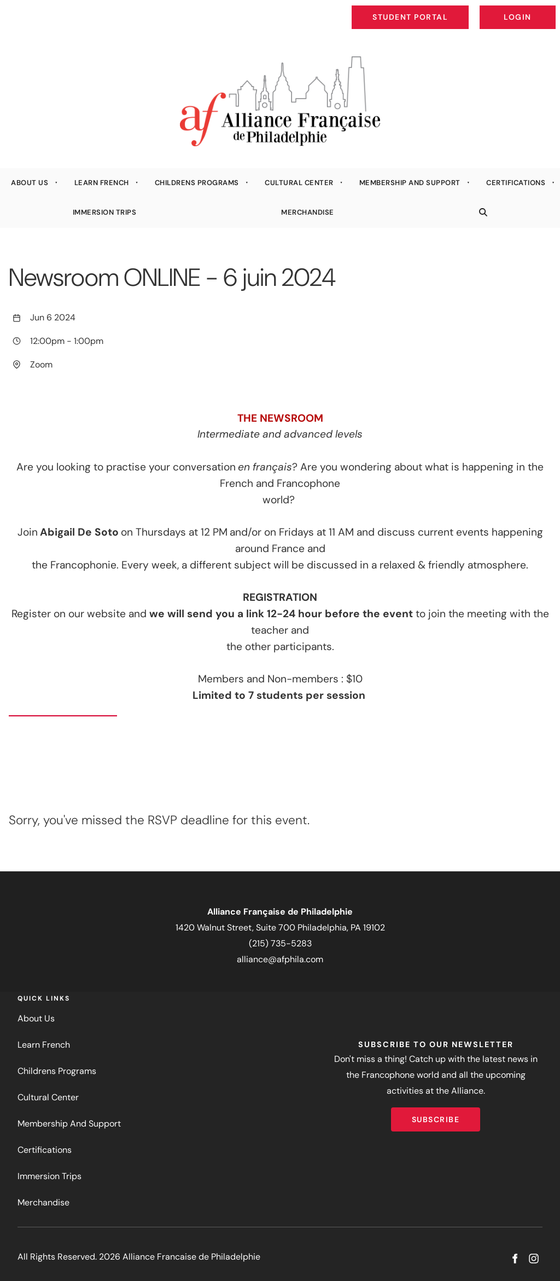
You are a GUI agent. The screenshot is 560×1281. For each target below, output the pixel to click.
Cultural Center (299, 182)
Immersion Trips (105, 212)
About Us (29, 182)
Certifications (515, 182)
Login (547, 9)
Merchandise (307, 212)
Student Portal (435, 9)
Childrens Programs (197, 182)
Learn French (101, 182)
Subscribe (436, 1115)
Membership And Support (409, 182)
